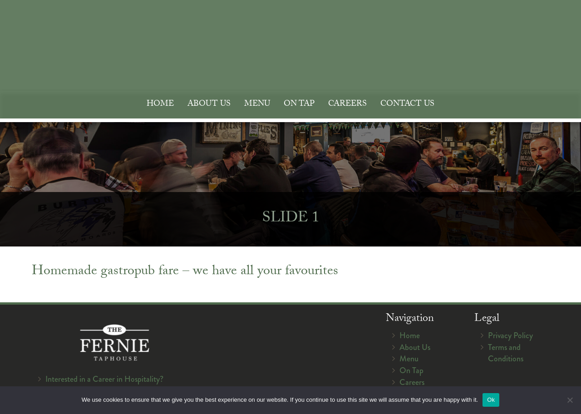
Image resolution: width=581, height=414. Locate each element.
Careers (347, 105)
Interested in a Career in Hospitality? (104, 379)
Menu (257, 105)
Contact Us (407, 105)
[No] (569, 399)
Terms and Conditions (505, 353)
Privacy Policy (510, 335)
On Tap (299, 105)
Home (160, 105)
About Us (209, 105)
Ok (491, 399)
